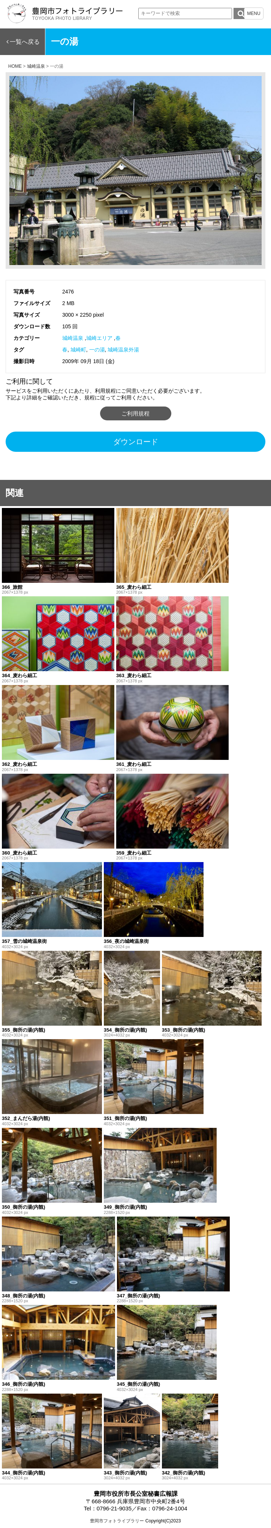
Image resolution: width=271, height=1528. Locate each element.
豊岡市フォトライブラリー (117, 1521)
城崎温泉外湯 (123, 350)
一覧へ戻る (25, 42)
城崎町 (78, 350)
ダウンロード (135, 442)
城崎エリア (99, 338)
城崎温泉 (72, 338)
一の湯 (97, 350)
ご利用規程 (135, 413)
